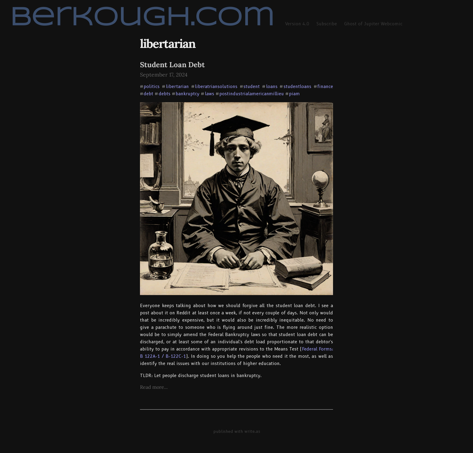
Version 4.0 (297, 24)
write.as (252, 431)
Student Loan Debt (172, 64)
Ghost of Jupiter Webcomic (373, 24)
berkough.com (142, 18)
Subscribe (326, 24)
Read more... (154, 387)
